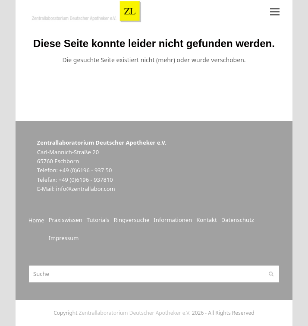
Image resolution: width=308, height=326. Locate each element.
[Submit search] (271, 273)
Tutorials (98, 220)
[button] (275, 11)
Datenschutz (237, 220)
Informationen (173, 220)
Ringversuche (132, 220)
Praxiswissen (65, 220)
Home (36, 220)
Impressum (64, 238)
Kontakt (206, 220)
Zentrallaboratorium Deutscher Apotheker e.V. (135, 313)
